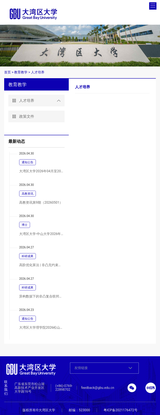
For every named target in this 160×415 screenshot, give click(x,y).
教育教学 (21, 72)
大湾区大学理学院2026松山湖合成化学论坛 (41, 327)
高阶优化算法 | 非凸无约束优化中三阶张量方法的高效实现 (41, 265)
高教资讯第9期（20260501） (41, 202)
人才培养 (37, 72)
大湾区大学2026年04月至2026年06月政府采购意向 (41, 171)
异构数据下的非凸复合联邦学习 (41, 296)
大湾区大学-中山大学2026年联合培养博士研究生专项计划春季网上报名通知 (41, 234)
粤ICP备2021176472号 (121, 410)
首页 (7, 72)
